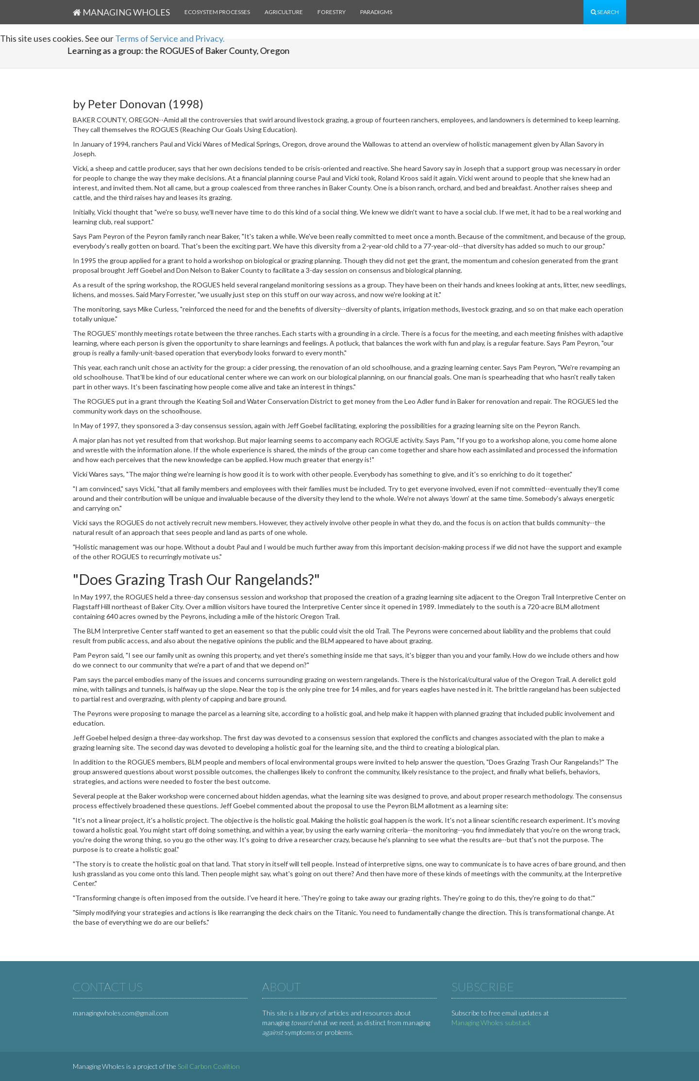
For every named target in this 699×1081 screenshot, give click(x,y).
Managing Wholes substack (491, 1022)
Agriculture (284, 12)
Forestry (331, 12)
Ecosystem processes (217, 12)
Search (605, 12)
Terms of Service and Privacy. (170, 38)
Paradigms (376, 12)
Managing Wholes (121, 12)
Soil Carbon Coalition (209, 1066)
